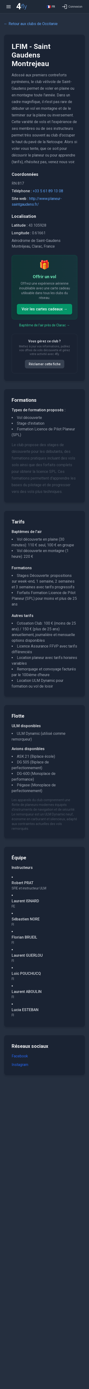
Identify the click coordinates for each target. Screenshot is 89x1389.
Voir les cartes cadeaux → (44, 309)
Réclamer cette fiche (45, 364)
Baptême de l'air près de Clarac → (44, 325)
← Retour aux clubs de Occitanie (31, 23)
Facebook (20, 1056)
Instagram (20, 1064)
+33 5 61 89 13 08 (48, 191)
